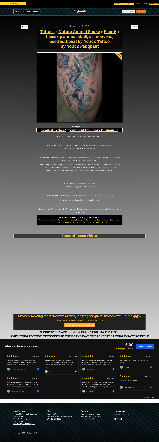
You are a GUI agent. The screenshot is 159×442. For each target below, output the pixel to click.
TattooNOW (52, 414)
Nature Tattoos (110, 220)
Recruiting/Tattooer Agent (24, 424)
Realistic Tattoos (71, 222)
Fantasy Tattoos (69, 220)
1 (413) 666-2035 (54, 419)
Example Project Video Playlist (59, 416)
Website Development (22, 419)
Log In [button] (140, 11)
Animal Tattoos (45, 220)
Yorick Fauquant (83, 46)
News (29, 11)
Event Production (20, 421)
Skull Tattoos (83, 222)
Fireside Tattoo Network (91, 419)
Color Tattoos (56, 220)
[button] (128, 11)
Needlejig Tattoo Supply (91, 416)
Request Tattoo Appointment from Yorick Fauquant (79, 130)
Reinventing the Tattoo (90, 414)
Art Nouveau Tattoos (98, 222)
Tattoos (18, 11)
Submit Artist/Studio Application (79, 325)
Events (36, 11)
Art (23, 11)
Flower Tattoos (97, 220)
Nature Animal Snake (79, 31)
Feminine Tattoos (83, 220)
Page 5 (110, 31)
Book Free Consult (144, 4)
